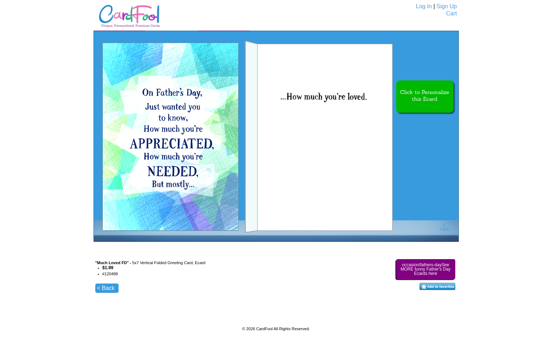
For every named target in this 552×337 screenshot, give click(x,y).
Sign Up (447, 6)
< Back (106, 288)
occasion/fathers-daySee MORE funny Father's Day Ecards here (425, 269)
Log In (424, 6)
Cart (451, 13)
